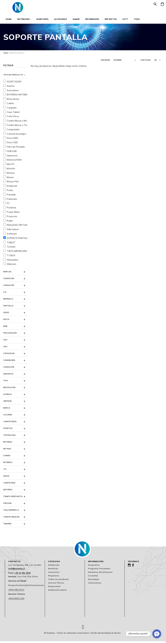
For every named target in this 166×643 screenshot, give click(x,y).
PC (8, 205)
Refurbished (92, 19)
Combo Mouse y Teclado (19, 127)
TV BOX (11, 257)
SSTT (125, 19)
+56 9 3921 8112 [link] (16, 591)
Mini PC (11, 166)
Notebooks (24, 19)
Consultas (93, 577)
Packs (10, 192)
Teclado (11, 248)
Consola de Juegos (16, 135)
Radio (10, 222)
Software (12, 235)
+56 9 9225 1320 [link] (16, 600)
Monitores (42, 19)
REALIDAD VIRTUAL (17, 227)
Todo (137, 19)
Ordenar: (106, 60)
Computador (13, 131)
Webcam (11, 266)
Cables (10, 105)
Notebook (12, 187)
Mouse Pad (12, 183)
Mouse (10, 179)
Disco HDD (12, 140)
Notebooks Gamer (57, 592)
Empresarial (54, 588)
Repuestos (111, 19)
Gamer (76, 19)
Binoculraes (13, 101)
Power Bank (13, 213)
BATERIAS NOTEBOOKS (19, 96)
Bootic (117, 634)
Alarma (10, 87)
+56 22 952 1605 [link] (22, 575)
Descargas (93, 581)
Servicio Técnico (56, 584)
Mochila (11, 170)
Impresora (12, 157)
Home (9, 19)
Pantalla (11, 196)
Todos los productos (58, 581)
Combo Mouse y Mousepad (21, 122)
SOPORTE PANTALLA (18, 240)
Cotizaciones (94, 584)
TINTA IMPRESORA (17, 253)
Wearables (12, 261)
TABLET (11, 244)
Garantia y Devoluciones (100, 574)
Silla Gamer (13, 231)
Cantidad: (145, 60)
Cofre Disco (13, 118)
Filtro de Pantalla (16, 148)
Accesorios (60, 19)
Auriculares (13, 92)
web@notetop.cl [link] (16, 570)
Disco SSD (12, 144)
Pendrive (11, 209)
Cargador (12, 109)
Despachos (94, 567)
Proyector (12, 218)
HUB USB (12, 153)
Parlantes (12, 200)
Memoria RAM (14, 161)
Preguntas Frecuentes (99, 570)
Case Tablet (13, 114)
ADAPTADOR (14, 83)
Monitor (11, 174)
